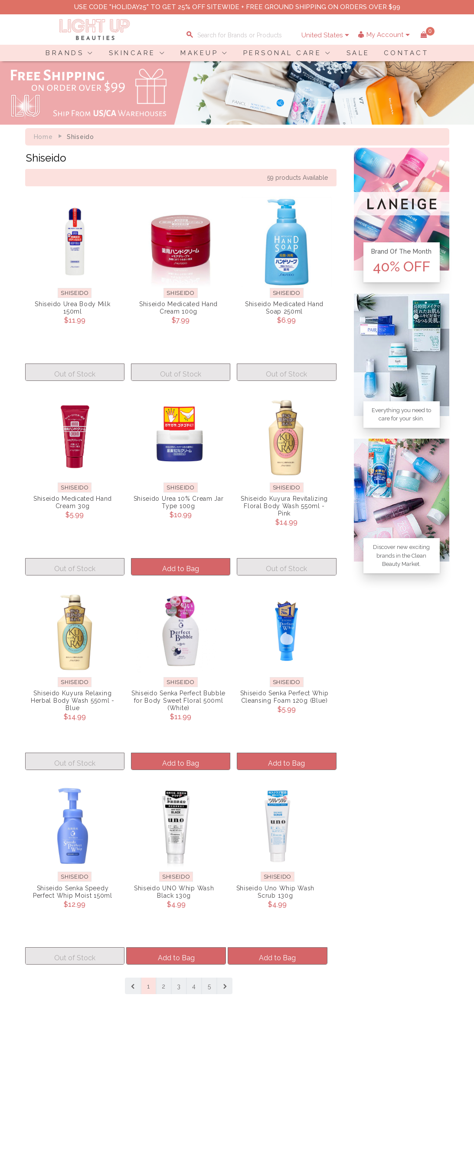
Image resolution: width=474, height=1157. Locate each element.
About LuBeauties (120, 1024)
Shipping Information (189, 1043)
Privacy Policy (114, 1034)
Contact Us (35, 1043)
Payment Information (50, 1034)
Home (43, 136)
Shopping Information (190, 1024)
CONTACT (406, 53)
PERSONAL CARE (282, 53)
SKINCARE (132, 53)
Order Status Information (195, 1052)
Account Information (188, 1061)
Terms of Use (113, 1043)
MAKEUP (199, 53)
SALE (358, 53)
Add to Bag (180, 538)
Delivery (31, 1024)
